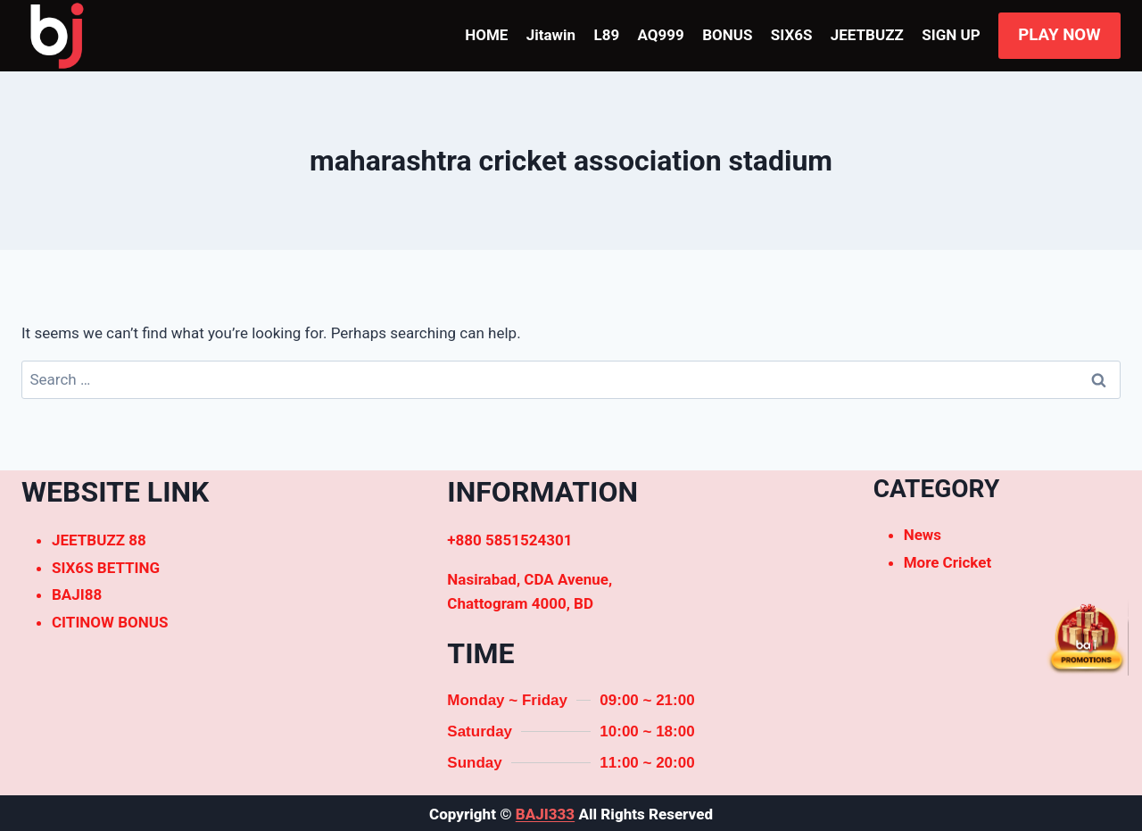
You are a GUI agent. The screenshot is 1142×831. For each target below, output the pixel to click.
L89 (606, 35)
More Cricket (948, 562)
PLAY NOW (1059, 35)
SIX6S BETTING (106, 568)
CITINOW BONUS (110, 622)
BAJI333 (545, 814)
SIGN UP (951, 35)
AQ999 (661, 35)
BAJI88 (77, 594)
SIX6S (792, 35)
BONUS (727, 35)
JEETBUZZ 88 (99, 540)
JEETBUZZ (867, 35)
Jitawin (550, 35)
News (922, 535)
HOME (486, 35)
